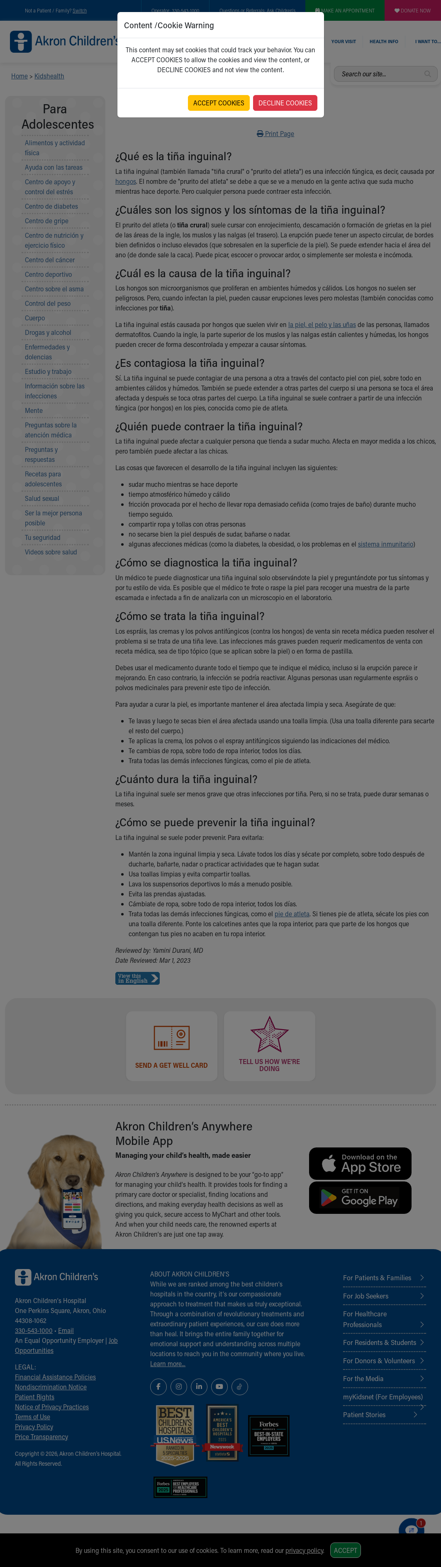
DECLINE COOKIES (285, 102)
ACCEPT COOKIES (218, 102)
